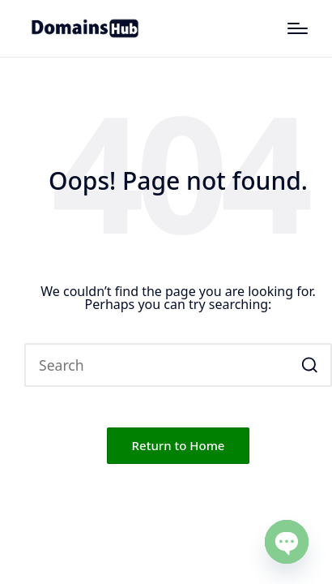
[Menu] (297, 28)
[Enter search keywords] (178, 365)
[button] (310, 365)
